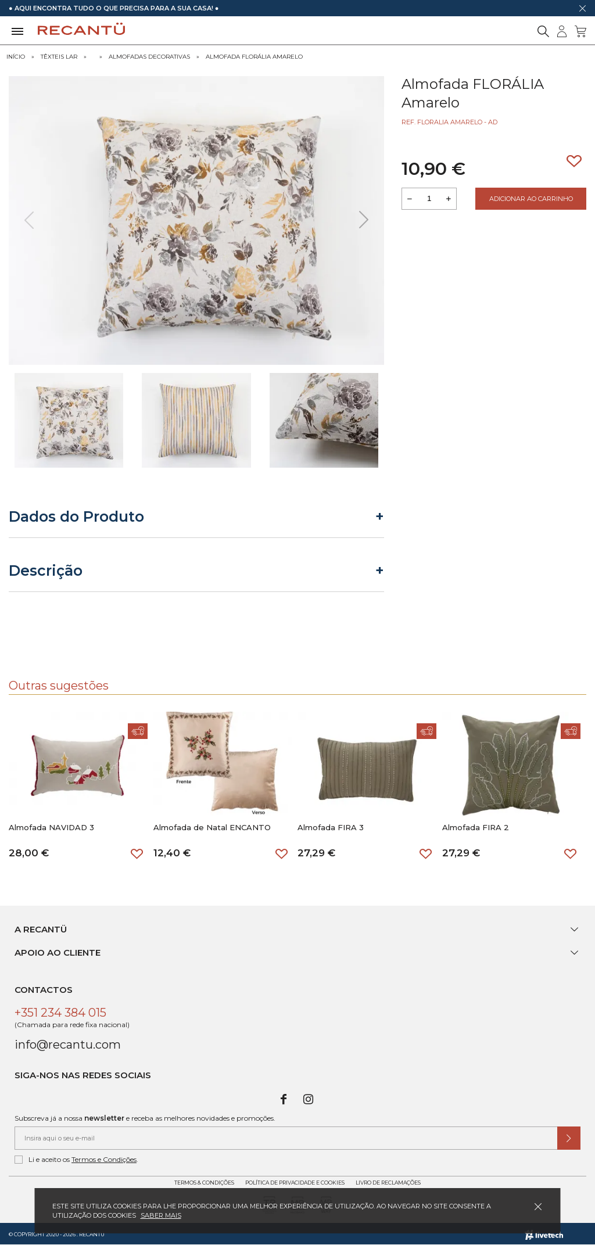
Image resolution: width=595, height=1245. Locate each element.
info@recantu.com (68, 1045)
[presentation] (29, 220)
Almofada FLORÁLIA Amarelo (254, 56)
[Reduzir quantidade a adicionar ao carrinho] (410, 199)
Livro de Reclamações (388, 1182)
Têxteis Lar (59, 56)
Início (15, 56)
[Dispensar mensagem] (582, 8)
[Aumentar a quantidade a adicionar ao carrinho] (448, 199)
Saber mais (161, 1215)
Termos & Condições (204, 1182)
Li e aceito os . (76, 1160)
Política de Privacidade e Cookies (295, 1182)
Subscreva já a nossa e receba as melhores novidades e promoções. (145, 1118)
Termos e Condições (104, 1159)
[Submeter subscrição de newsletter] (568, 1138)
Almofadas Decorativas (149, 56)
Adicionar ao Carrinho (531, 199)
